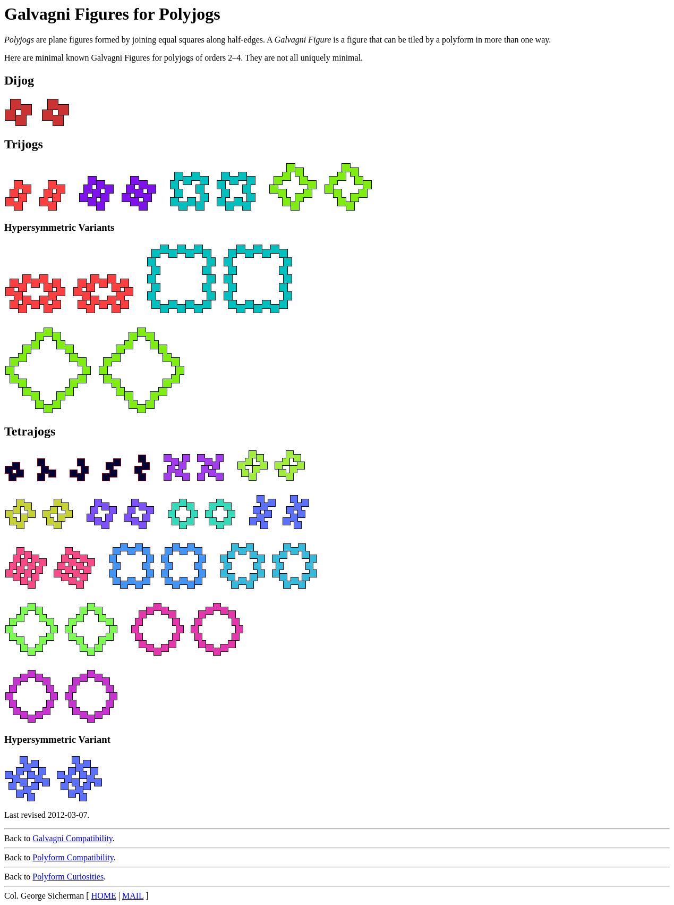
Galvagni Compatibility (72, 838)
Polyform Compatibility (72, 857)
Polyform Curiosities (68, 876)
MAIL (132, 895)
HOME (103, 895)
